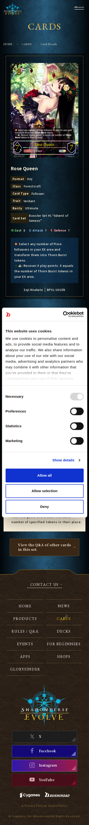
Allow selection (44, 491)
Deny (44, 507)
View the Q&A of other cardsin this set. (44, 547)
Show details (63, 460)
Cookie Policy (57, 805)
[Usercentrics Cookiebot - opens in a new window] (63, 314)
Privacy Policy (35, 805)
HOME (8, 44)
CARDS (27, 44)
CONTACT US (44, 585)
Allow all (44, 475)
